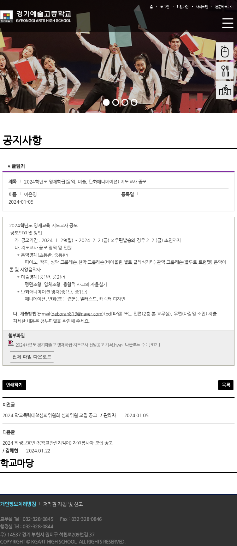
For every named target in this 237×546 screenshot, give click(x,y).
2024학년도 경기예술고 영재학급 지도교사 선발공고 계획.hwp (69, 344)
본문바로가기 (224, 7)
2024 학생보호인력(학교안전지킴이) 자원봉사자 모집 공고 (57, 442)
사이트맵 (202, 7)
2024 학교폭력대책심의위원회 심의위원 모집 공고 (49, 415)
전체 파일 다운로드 (32, 356)
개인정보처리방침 (18, 504)
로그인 (164, 7)
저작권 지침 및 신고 (63, 504)
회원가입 (182, 7)
